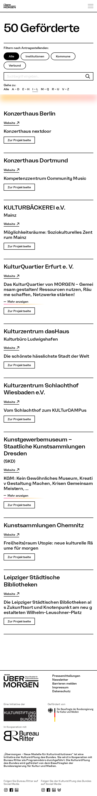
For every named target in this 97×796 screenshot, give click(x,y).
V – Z (65, 89)
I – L (35, 89)
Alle (11, 56)
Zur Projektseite (19, 140)
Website (11, 123)
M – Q (45, 89)
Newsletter (60, 679)
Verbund (15, 65)
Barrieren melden (64, 683)
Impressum (60, 687)
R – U (55, 89)
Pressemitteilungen (66, 675)
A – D (15, 89)
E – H (25, 89)
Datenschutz (61, 691)
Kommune (63, 56)
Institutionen (35, 56)
